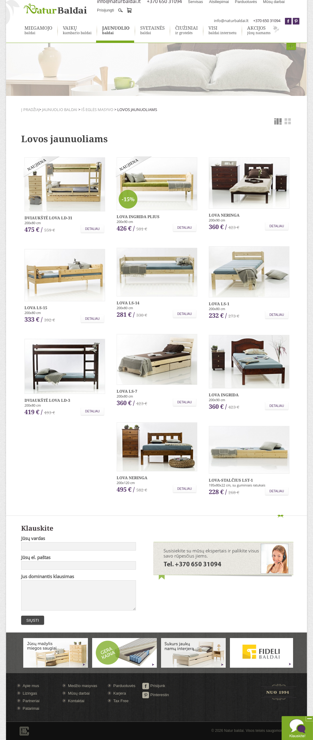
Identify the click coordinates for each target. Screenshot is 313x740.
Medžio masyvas (82, 685)
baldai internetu (222, 30)
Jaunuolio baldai (59, 109)
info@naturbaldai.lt (231, 20)
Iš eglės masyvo (97, 109)
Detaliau (92, 229)
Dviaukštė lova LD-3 (47, 400)
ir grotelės (186, 30)
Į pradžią (30, 109)
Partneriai (31, 701)
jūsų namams (258, 30)
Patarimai (31, 708)
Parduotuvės (124, 685)
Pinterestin (155, 695)
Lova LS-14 (128, 303)
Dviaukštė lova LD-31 (48, 218)
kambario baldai (77, 30)
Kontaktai (76, 701)
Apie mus (31, 685)
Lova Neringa (224, 215)
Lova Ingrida (224, 395)
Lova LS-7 (127, 391)
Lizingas (30, 693)
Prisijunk (153, 685)
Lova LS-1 (219, 303)
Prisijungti (105, 10)
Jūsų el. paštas (35, 557)
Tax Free (121, 701)
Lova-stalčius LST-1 (231, 480)
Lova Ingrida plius (138, 216)
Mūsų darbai (79, 693)
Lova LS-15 (35, 307)
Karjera (119, 693)
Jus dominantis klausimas (47, 576)
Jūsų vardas (33, 538)
